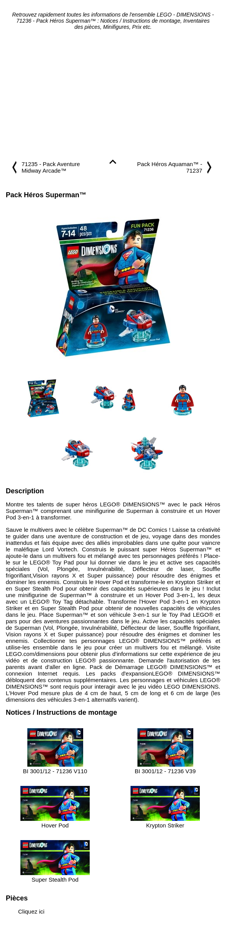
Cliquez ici (31, 911)
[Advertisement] (113, 95)
